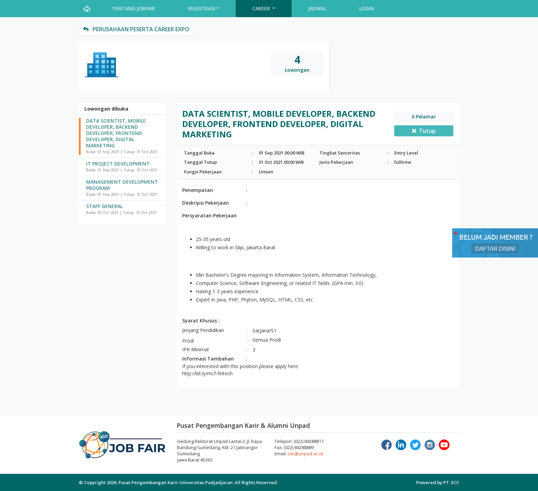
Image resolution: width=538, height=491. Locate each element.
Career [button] (261, 8)
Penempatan (197, 190)
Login (366, 8)
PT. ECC (451, 482)
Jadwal (317, 8)
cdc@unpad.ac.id (305, 453)
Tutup (424, 131)
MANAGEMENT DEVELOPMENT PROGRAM (122, 185)
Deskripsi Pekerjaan (205, 202)
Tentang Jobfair (133, 8)
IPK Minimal (195, 349)
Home (87, 8)
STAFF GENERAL (104, 206)
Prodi (188, 341)
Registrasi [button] (201, 8)
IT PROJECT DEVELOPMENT (118, 164)
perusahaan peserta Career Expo (136, 29)
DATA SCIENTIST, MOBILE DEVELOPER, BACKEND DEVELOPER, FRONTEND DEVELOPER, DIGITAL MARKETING (116, 133)
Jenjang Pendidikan (203, 330)
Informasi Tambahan (208, 358)
